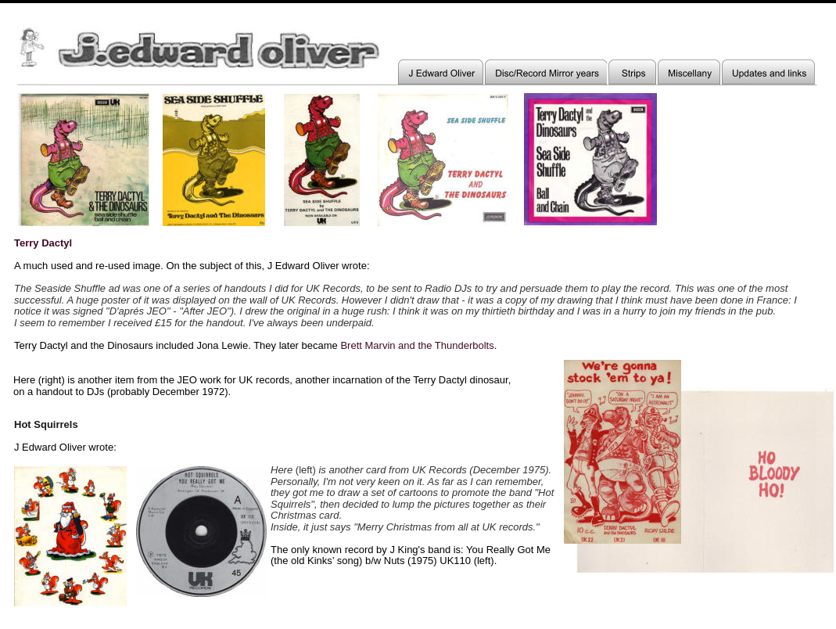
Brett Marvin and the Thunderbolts (416, 345)
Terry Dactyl (43, 243)
